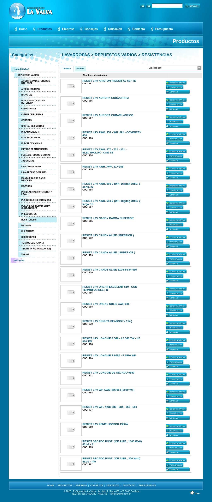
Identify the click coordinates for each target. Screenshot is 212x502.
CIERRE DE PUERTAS (32, 114)
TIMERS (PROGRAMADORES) (36, 249)
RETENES (26, 225)
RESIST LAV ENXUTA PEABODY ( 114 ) (107, 321)
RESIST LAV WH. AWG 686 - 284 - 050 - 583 (109, 407)
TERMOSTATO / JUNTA (32, 243)
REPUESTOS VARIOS (28, 75)
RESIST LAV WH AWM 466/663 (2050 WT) (108, 389)
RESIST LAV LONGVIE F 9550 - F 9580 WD (109, 355)
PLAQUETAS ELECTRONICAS (36, 200)
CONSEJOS (96, 485)
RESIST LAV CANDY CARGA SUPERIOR (108, 218)
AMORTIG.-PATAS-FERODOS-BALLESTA (36, 82)
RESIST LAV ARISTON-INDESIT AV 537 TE (109, 80)
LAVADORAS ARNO (31, 166)
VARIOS (25, 254)
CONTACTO (129, 485)
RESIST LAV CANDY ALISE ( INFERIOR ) (108, 235)
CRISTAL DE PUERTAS (32, 126)
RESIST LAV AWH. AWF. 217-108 (102, 166)
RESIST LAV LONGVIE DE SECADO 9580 (108, 372)
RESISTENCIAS (29, 220)
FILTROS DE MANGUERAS (34, 149)
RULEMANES (27, 231)
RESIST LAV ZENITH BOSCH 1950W (105, 424)
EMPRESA (81, 485)
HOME (50, 485)
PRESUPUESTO (147, 485)
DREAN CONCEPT (30, 132)
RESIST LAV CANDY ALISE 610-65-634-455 (109, 269)
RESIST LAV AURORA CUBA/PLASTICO (107, 115)
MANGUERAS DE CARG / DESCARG (33, 179)
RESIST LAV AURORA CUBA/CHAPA (105, 97)
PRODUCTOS (65, 485)
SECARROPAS (28, 237)
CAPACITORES (28, 109)
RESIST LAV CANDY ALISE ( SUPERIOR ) (108, 252)
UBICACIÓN (112, 485)
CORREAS (26, 120)
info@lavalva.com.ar (120, 493)
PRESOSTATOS (29, 214)
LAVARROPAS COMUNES (34, 172)
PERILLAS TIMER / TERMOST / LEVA (36, 193)
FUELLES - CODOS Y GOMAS (36, 155)
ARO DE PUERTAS (30, 89)
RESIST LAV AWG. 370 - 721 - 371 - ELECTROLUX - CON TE (104, 151)
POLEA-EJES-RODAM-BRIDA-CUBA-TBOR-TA (36, 207)
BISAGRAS (26, 95)
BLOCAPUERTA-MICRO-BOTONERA (33, 101)
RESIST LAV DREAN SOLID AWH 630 (106, 304)
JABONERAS (27, 161)
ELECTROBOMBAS (30, 138)
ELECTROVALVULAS (31, 143)
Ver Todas (19, 260)
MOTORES (26, 186)
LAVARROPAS (21, 69)
